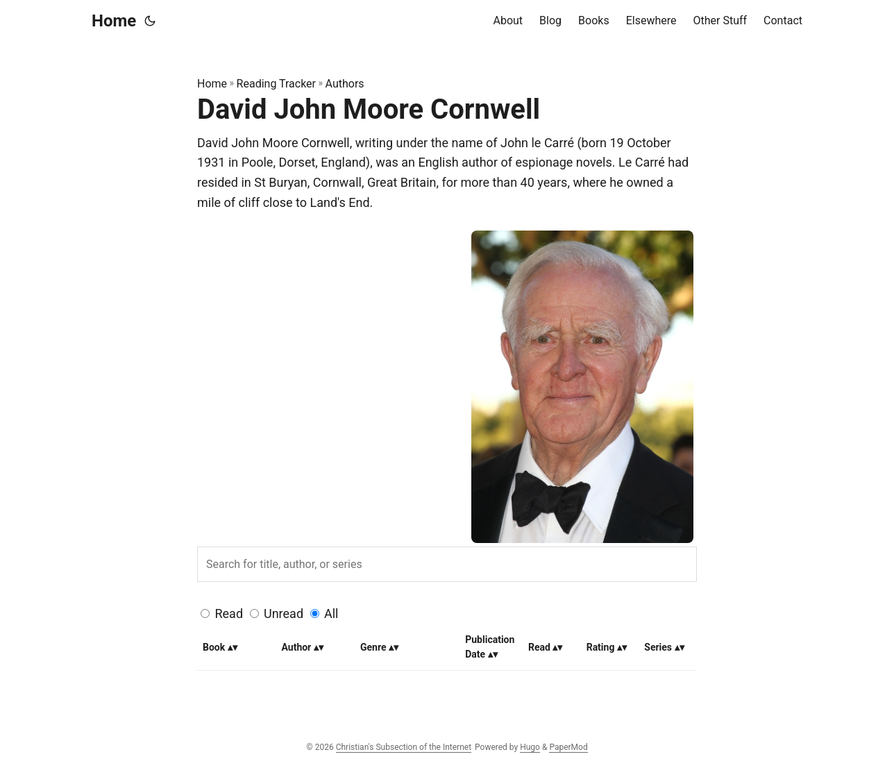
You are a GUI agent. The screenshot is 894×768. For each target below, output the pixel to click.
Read (228, 613)
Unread (283, 613)
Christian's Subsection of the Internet (403, 747)
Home (114, 21)
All (331, 613)
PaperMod (568, 747)
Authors (345, 83)
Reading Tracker (276, 83)
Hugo (530, 747)
